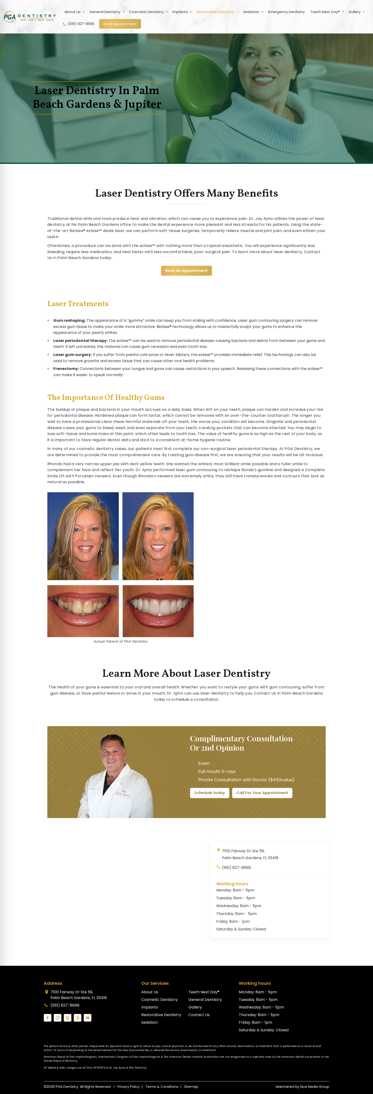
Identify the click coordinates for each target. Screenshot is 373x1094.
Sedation (254, 12)
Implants (183, 12)
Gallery (357, 12)
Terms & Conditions (161, 1086)
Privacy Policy (128, 1086)
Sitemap (191, 1086)
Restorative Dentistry (219, 12)
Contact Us (199, 1015)
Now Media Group (314, 1086)
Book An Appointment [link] (186, 270)
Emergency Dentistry (286, 11)
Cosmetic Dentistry (149, 12)
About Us (75, 12)
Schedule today (209, 793)
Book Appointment (120, 23)
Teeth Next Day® (328, 12)
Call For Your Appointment (262, 793)
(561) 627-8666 (78, 24)
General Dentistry (108, 12)
